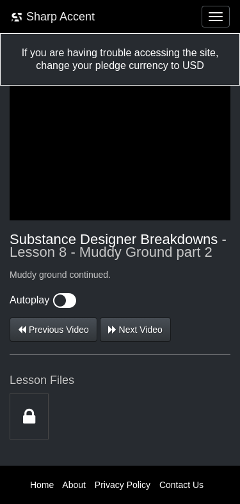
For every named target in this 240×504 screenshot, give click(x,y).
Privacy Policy (122, 485)
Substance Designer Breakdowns (114, 239)
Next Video (135, 330)
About (74, 485)
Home (42, 485)
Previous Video (53, 330)
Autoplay (43, 299)
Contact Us (181, 485)
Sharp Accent (52, 17)
